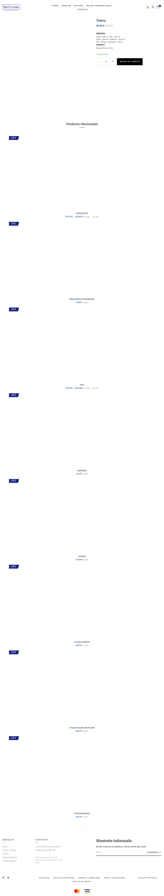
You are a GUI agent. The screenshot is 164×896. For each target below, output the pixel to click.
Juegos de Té (82, 213)
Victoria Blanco (10, 861)
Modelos (66, 6)
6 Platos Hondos (82, 642)
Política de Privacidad (64, 878)
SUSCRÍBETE (153, 852)
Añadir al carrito (130, 62)
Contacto (82, 9)
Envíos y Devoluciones (114, 878)
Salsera (82, 556)
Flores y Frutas (9, 850)
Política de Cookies (82, 881)
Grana (6, 854)
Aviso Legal (44, 878)
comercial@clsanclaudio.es (48, 847)
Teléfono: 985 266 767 (45, 850)
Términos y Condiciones (89, 878)
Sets (82, 385)
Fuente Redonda (82, 813)
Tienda (55, 6)
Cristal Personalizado (98, 6)
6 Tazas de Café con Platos (82, 728)
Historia (78, 6)
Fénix (5, 847)
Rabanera (82, 471)
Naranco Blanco (10, 858)
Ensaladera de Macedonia (81, 299)
